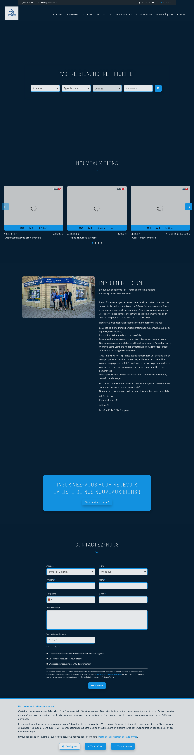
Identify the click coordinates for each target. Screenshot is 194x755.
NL (171, 2)
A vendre (73, 14)
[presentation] (5, 206)
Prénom (50, 579)
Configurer (71, 746)
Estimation (103, 14)
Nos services (144, 14)
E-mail (102, 593)
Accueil (58, 14)
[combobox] (50, 599)
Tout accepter (124, 746)
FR (161, 2)
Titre (101, 565)
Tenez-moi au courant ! (97, 502)
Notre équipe (164, 14)
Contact (183, 14)
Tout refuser (96, 746)
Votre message (53, 607)
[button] (107, 88)
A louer (87, 14)
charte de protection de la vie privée (109, 674)
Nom (102, 579)
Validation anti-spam (56, 634)
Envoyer (97, 685)
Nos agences (123, 14)
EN (166, 2)
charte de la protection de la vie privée (117, 736)
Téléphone (51, 593)
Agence (49, 565)
